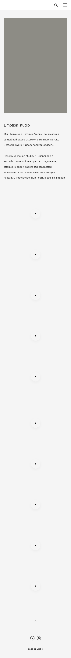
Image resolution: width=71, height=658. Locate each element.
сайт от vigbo (35, 649)
